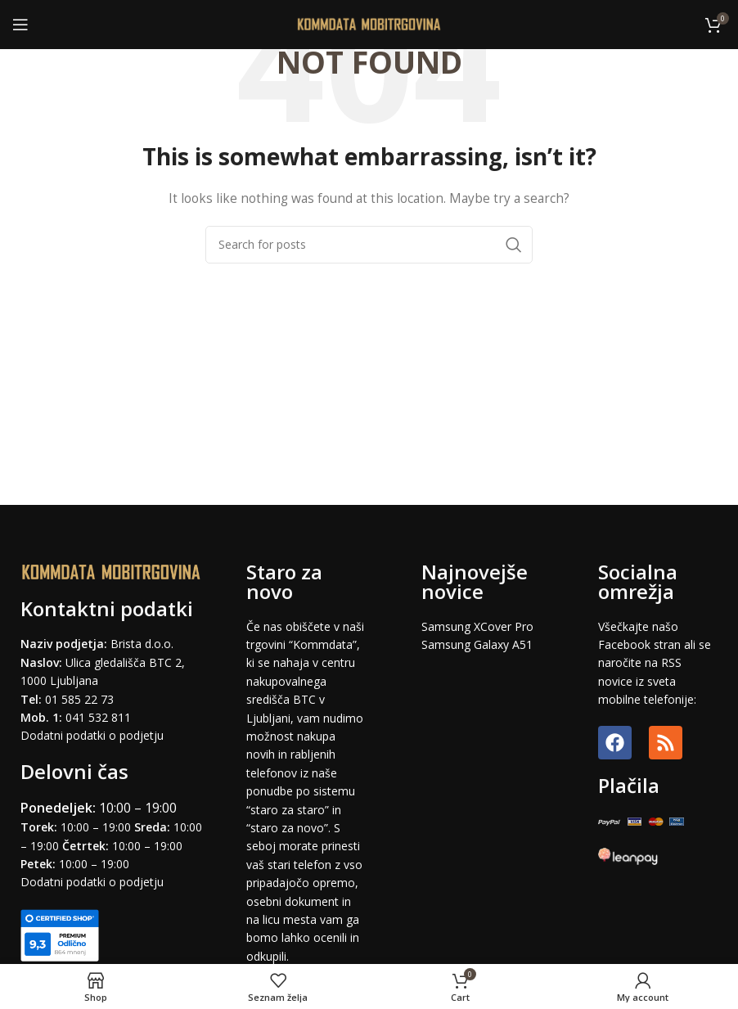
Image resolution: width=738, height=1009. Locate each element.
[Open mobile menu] (20, 24)
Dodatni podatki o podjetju (92, 735)
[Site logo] (369, 23)
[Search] (369, 245)
